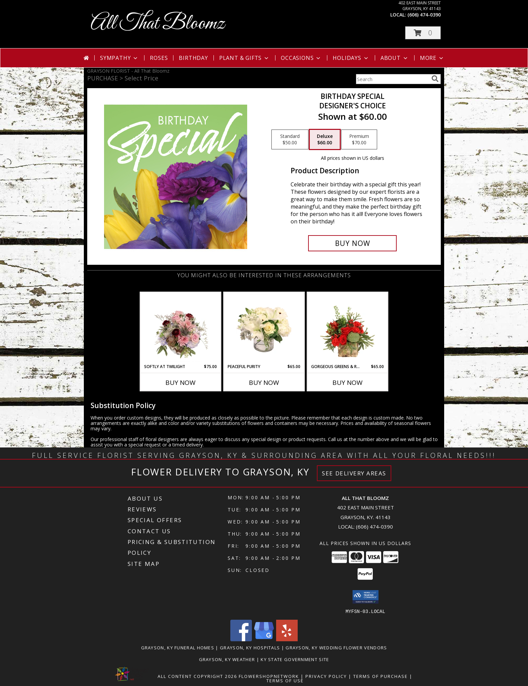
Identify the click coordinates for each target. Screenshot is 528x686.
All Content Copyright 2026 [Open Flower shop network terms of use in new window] (197, 676)
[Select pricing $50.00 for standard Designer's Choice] (290, 139)
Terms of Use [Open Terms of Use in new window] (285, 680)
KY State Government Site (295, 659)
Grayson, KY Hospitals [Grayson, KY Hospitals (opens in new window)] (250, 647)
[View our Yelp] (287, 639)
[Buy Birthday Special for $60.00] (352, 243)
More (432, 58)
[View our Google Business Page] (264, 639)
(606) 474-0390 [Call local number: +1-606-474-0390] (424, 14)
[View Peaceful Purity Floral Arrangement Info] (264, 328)
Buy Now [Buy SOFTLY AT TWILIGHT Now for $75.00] (180, 382)
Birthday (193, 58)
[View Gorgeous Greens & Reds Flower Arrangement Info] (348, 328)
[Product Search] (392, 79)
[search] (435, 78)
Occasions (301, 58)
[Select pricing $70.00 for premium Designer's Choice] (359, 139)
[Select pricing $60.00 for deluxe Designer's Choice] (325, 139)
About (395, 58)
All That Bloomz (158, 23)
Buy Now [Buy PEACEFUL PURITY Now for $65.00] (264, 382)
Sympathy (119, 58)
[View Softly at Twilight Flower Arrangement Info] (181, 328)
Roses (159, 58)
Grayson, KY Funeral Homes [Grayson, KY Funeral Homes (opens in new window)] (177, 647)
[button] (423, 32)
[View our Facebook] (241, 639)
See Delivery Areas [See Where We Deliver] (354, 473)
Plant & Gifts (244, 58)
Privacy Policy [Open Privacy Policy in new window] (326, 676)
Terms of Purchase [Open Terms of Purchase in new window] (380, 676)
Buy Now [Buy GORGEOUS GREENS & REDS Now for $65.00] (347, 382)
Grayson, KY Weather (227, 659)
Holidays (351, 58)
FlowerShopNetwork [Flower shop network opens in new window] (269, 676)
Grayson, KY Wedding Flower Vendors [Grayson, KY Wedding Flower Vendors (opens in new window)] (336, 647)
